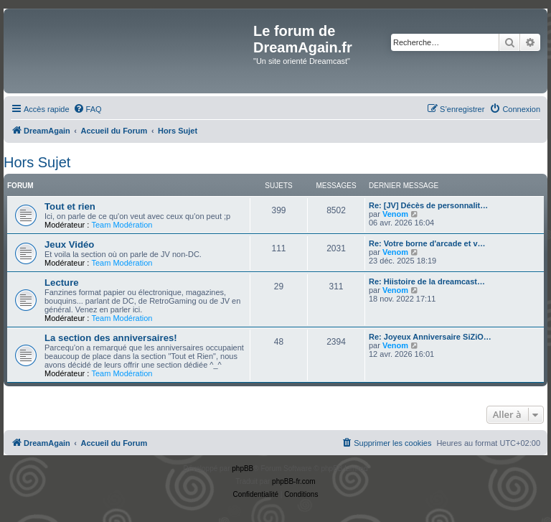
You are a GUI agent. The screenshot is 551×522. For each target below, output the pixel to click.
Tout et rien (69, 206)
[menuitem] (87, 109)
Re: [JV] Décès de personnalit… (428, 205)
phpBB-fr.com (294, 481)
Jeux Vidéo (69, 244)
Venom (395, 214)
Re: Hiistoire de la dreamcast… (427, 281)
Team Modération (121, 224)
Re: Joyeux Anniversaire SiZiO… (430, 336)
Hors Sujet (37, 162)
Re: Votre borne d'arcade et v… (427, 243)
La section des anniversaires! (110, 337)
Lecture (61, 282)
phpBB (242, 468)
